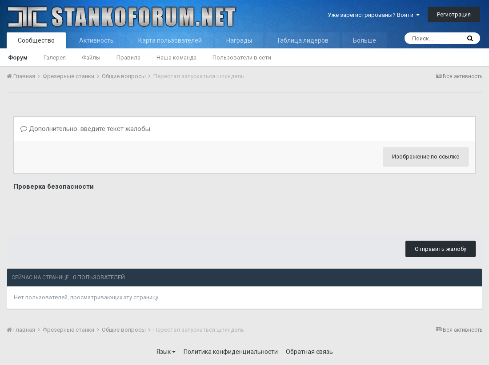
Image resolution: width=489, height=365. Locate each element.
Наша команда (176, 57)
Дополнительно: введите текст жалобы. (86, 129)
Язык (166, 351)
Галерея (55, 57)
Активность (96, 40)
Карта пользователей (170, 40)
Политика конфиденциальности (231, 351)
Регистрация (454, 14)
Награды (239, 40)
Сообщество (36, 40)
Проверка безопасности (53, 186)
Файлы (91, 57)
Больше (364, 40)
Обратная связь (309, 351)
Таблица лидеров (303, 40)
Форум (18, 57)
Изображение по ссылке (425, 156)
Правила (128, 57)
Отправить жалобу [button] (440, 249)
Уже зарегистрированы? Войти (374, 15)
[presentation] (80, 210)
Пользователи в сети (241, 57)
